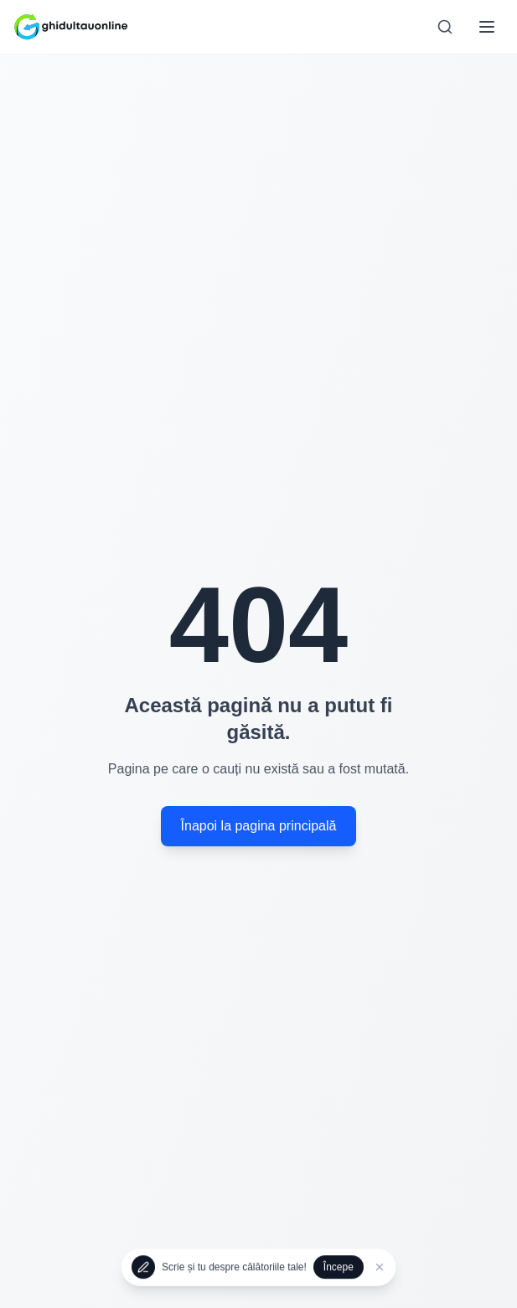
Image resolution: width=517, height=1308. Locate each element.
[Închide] (379, 1267)
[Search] (445, 27)
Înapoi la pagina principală (259, 826)
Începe (338, 1267)
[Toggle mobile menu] (487, 27)
